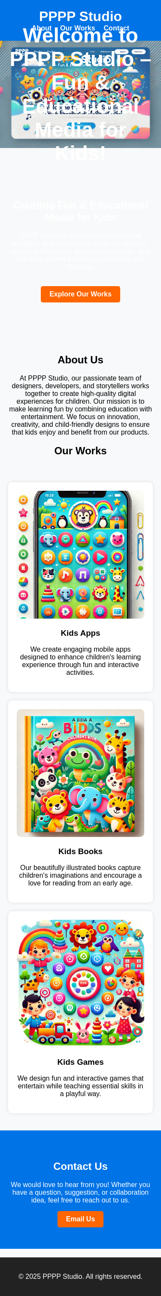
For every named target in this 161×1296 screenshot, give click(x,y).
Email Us (80, 1219)
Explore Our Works (80, 294)
